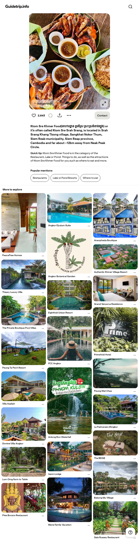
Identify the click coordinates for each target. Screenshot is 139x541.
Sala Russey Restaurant (106, 537)
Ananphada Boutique (105, 240)
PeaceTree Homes (12, 255)
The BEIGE (99, 458)
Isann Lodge (54, 474)
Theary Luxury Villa (12, 292)
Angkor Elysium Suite (59, 225)
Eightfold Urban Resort (60, 312)
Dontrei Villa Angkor (12, 443)
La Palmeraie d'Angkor (106, 427)
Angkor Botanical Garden (61, 276)
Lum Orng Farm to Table (15, 479)
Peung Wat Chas (103, 391)
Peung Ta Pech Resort (14, 367)
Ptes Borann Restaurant (15, 515)
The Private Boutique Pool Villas (19, 328)
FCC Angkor (54, 363)
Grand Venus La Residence (108, 304)
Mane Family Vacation (59, 524)
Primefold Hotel (102, 354)
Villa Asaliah (8, 404)
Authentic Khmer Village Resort (110, 272)
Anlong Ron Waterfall (59, 437)
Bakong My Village (103, 497)
